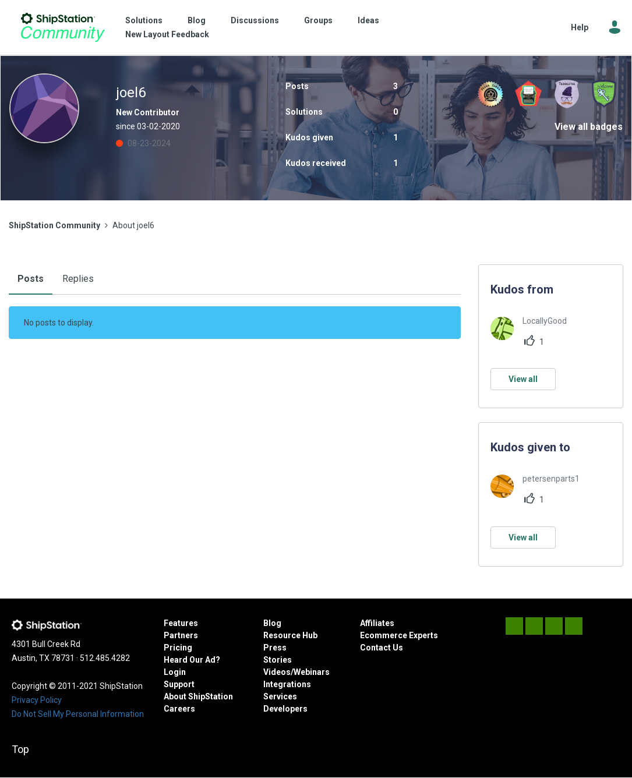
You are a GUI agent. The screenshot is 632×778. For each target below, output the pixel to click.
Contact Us (381, 647)
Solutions (144, 20)
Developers (285, 708)
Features (181, 623)
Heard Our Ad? (192, 659)
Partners (181, 635)
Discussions (255, 20)
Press (275, 647)
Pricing (178, 647)
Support (179, 684)
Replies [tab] (78, 278)
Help (579, 27)
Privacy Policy (37, 700)
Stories (277, 659)
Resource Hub (290, 635)
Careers (179, 708)
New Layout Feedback (167, 34)
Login (175, 672)
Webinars (312, 672)
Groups (318, 20)
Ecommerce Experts (399, 635)
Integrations (287, 684)
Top (20, 749)
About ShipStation (198, 696)
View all (523, 379)
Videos (277, 672)
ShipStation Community (63, 27)
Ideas (368, 20)
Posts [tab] (30, 278)
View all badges (589, 126)
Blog (197, 20)
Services (280, 696)
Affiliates (377, 623)
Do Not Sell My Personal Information (78, 714)
